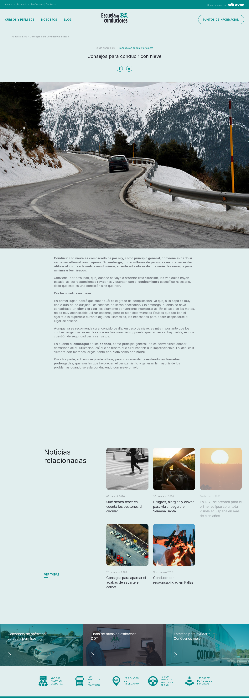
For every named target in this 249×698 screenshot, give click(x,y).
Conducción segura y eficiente (135, 47)
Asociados (23, 4)
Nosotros (49, 19)
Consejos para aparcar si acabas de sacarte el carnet (126, 582)
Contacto (51, 4)
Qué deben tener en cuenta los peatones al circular (124, 506)
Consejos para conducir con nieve (49, 36)
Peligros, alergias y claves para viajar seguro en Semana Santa (173, 506)
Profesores (37, 4)
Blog (67, 19)
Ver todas (52, 574)
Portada (16, 36)
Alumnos (10, 4)
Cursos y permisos (19, 19)
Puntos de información (221, 19)
